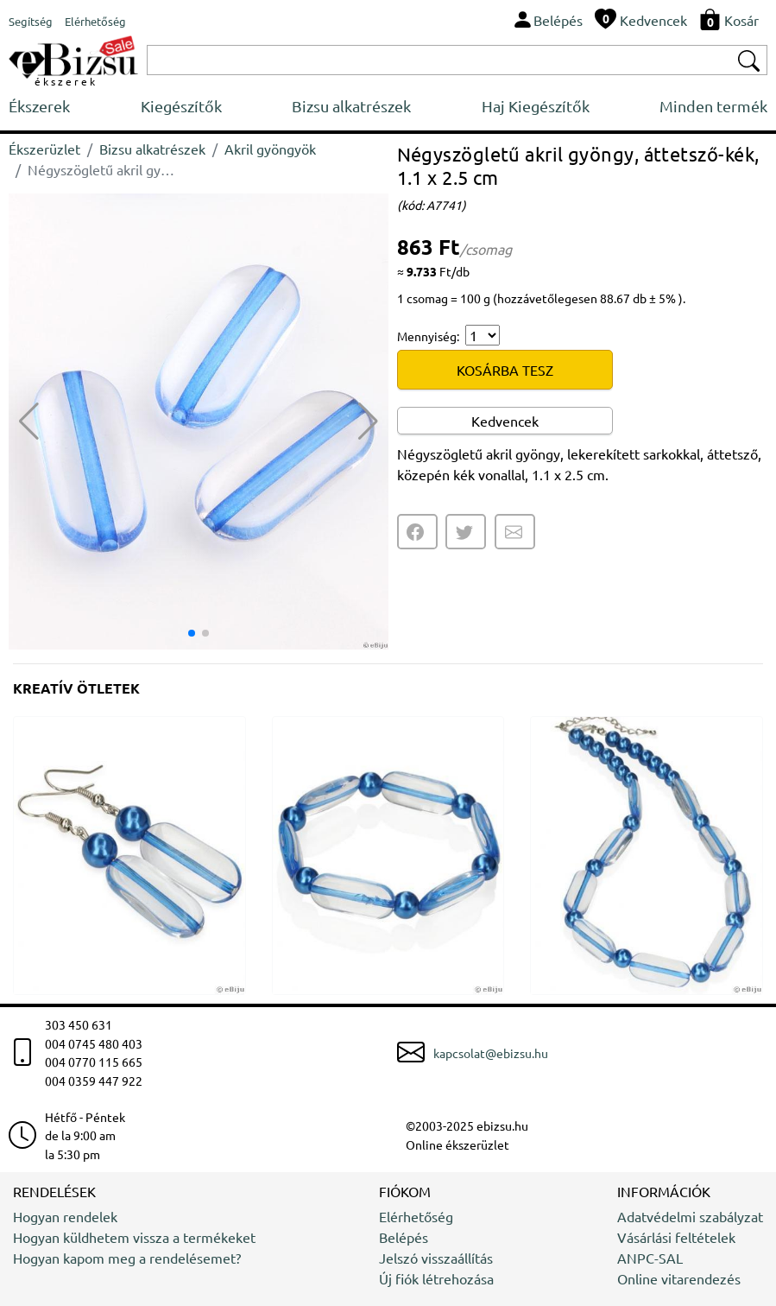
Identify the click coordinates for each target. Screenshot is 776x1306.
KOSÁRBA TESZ (505, 369)
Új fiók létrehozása (436, 1278)
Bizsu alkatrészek (351, 106)
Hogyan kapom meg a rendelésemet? (127, 1257)
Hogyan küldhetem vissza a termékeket (134, 1237)
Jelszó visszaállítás (436, 1257)
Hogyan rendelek (65, 1216)
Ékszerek (39, 106)
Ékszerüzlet (44, 148)
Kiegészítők (181, 106)
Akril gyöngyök (270, 148)
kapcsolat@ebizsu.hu (490, 1053)
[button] (368, 422)
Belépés (403, 1237)
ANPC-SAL (650, 1257)
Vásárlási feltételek (676, 1237)
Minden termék (713, 106)
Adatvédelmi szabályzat (690, 1216)
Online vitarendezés (679, 1278)
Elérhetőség (416, 1216)
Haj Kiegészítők (536, 106)
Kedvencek (505, 420)
